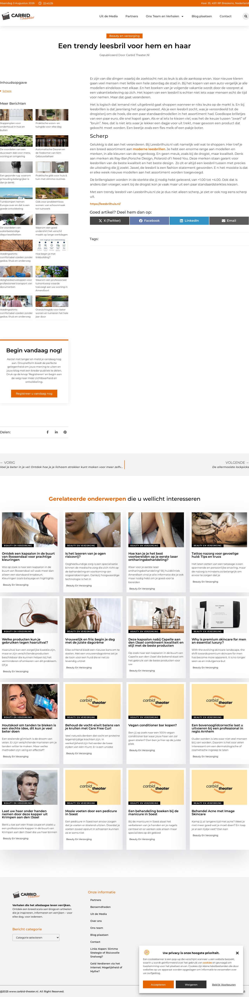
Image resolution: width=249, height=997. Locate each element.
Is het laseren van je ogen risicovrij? (85, 555)
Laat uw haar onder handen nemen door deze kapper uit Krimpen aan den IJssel (25, 814)
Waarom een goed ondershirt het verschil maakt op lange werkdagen (52, 231)
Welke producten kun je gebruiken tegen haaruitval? (25, 641)
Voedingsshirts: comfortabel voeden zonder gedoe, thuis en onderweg (16, 257)
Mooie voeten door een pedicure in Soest (91, 812)
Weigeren (191, 984)
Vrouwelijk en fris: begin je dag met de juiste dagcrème (90, 641)
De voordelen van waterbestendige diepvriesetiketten (10, 231)
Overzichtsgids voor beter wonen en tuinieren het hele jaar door (52, 313)
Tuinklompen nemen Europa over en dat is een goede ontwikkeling (15, 205)
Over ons (96, 920)
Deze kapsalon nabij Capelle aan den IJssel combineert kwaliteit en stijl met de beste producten (156, 642)
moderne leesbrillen (149, 149)
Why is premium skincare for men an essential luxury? (219, 641)
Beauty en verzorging (124, 36)
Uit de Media (108, 16)
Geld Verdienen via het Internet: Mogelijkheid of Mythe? (106, 967)
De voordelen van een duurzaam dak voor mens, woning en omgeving (15, 153)
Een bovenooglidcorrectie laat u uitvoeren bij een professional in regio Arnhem (217, 728)
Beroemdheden (100, 906)
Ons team (96, 927)
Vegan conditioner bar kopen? (152, 725)
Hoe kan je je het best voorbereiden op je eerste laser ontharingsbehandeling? (153, 557)
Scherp (7, 90)
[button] (237, 953)
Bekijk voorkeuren (224, 984)
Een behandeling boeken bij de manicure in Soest (153, 812)
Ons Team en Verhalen (165, 16)
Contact (226, 16)
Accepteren (158, 984)
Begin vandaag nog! (34, 350)
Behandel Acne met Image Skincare (213, 812)
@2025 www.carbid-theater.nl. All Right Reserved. (32, 991)
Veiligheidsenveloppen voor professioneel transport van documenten (16, 283)
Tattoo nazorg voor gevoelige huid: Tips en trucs (215, 555)
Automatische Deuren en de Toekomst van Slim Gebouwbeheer (50, 153)
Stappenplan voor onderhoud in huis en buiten (12, 127)
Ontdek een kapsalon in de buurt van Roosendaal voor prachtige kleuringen (28, 557)
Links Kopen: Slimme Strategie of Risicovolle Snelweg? (104, 952)
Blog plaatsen (202, 16)
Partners (131, 16)
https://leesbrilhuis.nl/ (105, 204)
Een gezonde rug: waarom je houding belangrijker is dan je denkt (15, 179)
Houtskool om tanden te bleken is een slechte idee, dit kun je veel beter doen (29, 728)
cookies (207, 962)
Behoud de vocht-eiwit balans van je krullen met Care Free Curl (92, 726)
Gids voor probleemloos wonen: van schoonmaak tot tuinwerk (50, 205)
